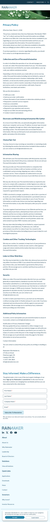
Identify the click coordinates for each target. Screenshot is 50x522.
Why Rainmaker (7, 447)
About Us (5, 442)
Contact (4, 490)
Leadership (5, 452)
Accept (14, 517)
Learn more (35, 517)
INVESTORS (40, 2)
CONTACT (30, 2)
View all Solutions (7, 466)
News (4, 485)
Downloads (5, 480)
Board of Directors (8, 456)
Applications (6, 476)
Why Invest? (6, 499)
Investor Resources (8, 504)
